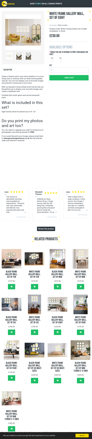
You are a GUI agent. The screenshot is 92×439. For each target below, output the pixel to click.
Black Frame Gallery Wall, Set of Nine (57, 274)
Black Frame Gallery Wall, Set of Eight (57, 320)
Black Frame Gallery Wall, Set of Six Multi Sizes (34, 366)
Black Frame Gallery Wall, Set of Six (11, 320)
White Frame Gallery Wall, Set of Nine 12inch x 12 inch (11, 415)
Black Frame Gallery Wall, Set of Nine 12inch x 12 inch (80, 366)
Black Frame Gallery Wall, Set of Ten (11, 274)
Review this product (46, 229)
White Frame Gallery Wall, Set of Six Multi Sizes (57, 366)
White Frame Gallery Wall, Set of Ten (34, 274)
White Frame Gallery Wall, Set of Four (80, 320)
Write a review (62, 25)
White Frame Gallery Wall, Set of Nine (80, 274)
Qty (50, 65)
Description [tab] (8, 69)
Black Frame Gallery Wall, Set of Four (11, 365)
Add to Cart (69, 78)
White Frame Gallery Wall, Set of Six (34, 320)
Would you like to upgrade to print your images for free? (68, 53)
